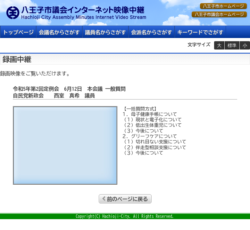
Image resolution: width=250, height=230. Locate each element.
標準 (232, 45)
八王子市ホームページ (223, 6)
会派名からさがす (151, 32)
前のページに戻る (127, 199)
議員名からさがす (105, 32)
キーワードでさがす (200, 32)
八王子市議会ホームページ (219, 14)
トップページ (18, 32)
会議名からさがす (59, 32)
